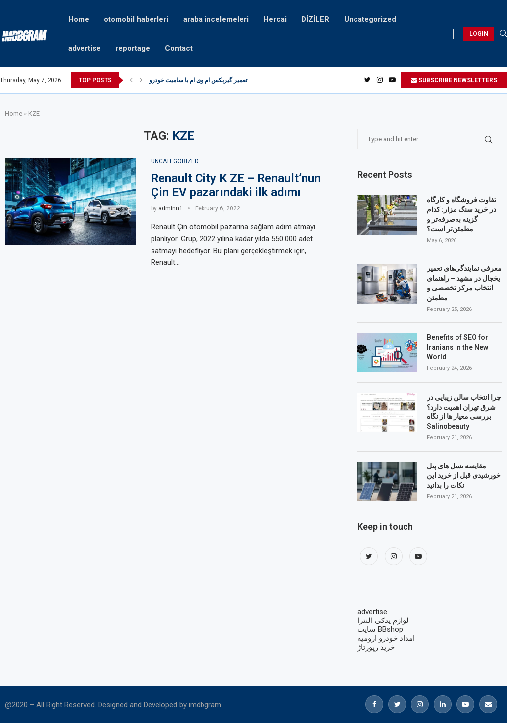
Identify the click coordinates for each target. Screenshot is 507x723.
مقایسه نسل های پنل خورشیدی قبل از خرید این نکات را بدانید (464, 475)
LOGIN (478, 33)
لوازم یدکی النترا (383, 620)
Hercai (275, 19)
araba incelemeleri (216, 19)
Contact (179, 48)
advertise (84, 48)
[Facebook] (374, 704)
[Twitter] (367, 80)
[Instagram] (379, 80)
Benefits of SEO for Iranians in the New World (457, 347)
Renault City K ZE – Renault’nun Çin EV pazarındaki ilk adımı (236, 185)
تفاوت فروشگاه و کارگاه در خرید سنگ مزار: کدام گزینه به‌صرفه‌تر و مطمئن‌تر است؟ (461, 214)
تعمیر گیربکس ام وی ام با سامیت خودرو (198, 80)
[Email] (488, 704)
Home (78, 19)
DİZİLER (315, 19)
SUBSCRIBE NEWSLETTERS (454, 80)
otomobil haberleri (136, 19)
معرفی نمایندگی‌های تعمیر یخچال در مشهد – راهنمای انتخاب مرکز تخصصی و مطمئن (464, 283)
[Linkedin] (442, 704)
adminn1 (170, 208)
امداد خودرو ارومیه (386, 638)
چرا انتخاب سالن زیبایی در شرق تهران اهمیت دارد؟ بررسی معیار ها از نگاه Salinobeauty (464, 411)
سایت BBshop (380, 629)
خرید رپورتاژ (376, 647)
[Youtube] (392, 80)
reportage (132, 48)
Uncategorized (370, 19)
